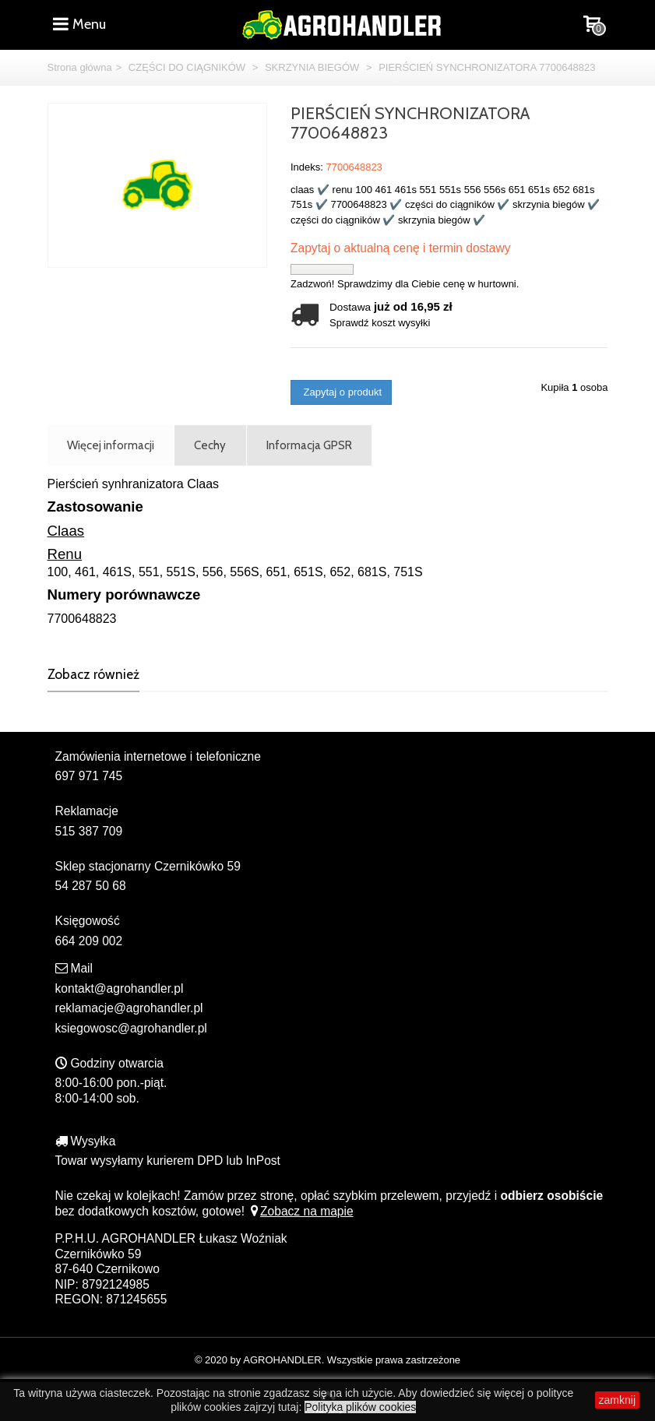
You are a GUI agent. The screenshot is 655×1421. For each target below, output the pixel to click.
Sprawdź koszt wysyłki (379, 323)
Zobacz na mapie (300, 1211)
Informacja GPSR (309, 445)
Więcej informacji (110, 445)
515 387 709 (89, 831)
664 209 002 (89, 941)
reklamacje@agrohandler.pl (129, 1008)
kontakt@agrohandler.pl (119, 988)
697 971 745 (89, 776)
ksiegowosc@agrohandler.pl (131, 1028)
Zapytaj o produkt (341, 392)
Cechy (210, 445)
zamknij (617, 1400)
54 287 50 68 (90, 885)
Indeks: (307, 167)
